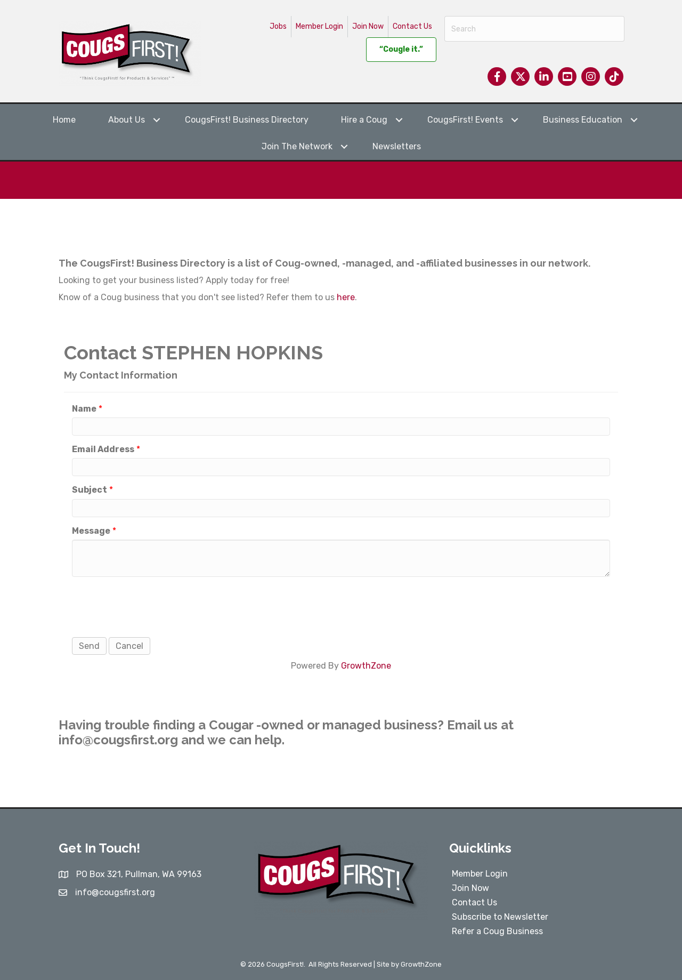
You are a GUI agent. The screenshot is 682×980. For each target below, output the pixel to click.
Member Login (319, 26)
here (346, 297)
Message (91, 531)
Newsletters (396, 146)
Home (64, 120)
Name (84, 409)
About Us (126, 120)
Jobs (278, 26)
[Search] (534, 29)
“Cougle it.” (401, 49)
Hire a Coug (364, 120)
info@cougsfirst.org (118, 740)
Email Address (103, 449)
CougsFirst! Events (465, 120)
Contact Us (412, 26)
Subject (89, 490)
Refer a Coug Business (497, 931)
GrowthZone (366, 666)
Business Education (582, 120)
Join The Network (297, 146)
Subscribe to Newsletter (500, 917)
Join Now (368, 26)
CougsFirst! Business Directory (246, 120)
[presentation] (153, 605)
